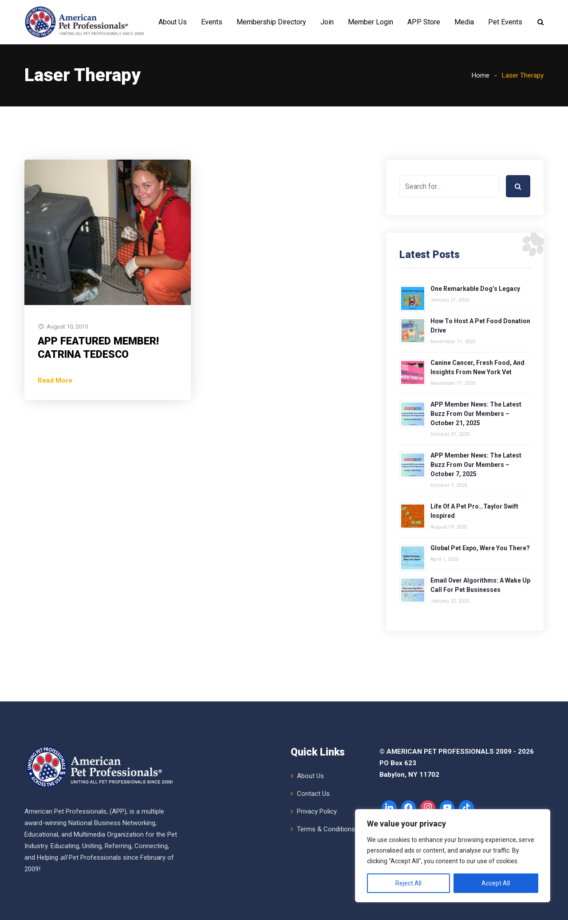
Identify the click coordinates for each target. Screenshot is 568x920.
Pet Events (505, 22)
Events (211, 22)
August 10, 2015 (67, 326)
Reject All (408, 883)
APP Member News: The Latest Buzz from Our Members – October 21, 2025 (475, 414)
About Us (172, 22)
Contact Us (313, 794)
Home (480, 75)
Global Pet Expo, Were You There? (480, 548)
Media (464, 22)
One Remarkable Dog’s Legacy (475, 288)
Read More (55, 380)
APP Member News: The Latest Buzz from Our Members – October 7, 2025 (475, 465)
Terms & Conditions (326, 829)
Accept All (495, 883)
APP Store (423, 22)
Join (327, 22)
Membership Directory (271, 22)
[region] (452, 855)
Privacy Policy (317, 811)
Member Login (370, 22)
